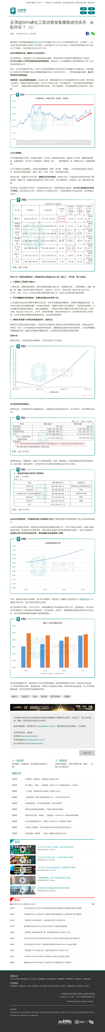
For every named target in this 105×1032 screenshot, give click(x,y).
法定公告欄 (14, 979)
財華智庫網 (30, 3)
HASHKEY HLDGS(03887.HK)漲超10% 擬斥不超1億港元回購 (46, 956)
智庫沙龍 (80, 3)
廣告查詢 (24, 979)
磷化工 (15, 696)
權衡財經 (71, 986)
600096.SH (84, 599)
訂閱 (83, 9)
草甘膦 (44, 696)
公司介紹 (32, 979)
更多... (88, 986)
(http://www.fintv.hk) (35, 743)
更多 (93, 904)
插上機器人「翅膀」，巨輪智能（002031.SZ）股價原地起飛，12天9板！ (52, 785)
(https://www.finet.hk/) (28, 736)
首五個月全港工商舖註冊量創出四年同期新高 (53, 888)
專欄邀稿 (41, 979)
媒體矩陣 (68, 3)
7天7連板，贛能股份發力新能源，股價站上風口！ (43, 791)
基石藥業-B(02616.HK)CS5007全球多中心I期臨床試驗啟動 (45, 926)
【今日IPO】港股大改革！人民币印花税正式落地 (55, 857)
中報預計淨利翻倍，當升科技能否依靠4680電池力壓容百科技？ (48, 827)
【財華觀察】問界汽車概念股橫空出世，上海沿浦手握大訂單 (47, 797)
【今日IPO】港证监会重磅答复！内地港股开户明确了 (56, 867)
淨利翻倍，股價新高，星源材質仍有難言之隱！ (42, 779)
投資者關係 (51, 979)
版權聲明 (61, 979)
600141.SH (36, 42)
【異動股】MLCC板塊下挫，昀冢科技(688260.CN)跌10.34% (46, 950)
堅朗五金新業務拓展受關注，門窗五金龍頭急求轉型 (44, 809)
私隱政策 (78, 979)
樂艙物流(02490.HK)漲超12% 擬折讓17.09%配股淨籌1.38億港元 (47, 962)
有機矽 (67, 696)
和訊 (29, 986)
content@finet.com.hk (46, 726)
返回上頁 (87, 753)
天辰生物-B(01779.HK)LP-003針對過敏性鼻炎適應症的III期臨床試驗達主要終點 (53, 908)
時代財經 (43, 986)
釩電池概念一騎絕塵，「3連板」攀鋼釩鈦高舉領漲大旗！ (46, 833)
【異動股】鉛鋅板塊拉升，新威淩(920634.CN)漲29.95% (45, 920)
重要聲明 (69, 979)
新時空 (35, 986)
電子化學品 (55, 696)
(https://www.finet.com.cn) (34, 740)
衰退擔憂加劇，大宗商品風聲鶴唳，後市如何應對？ (44, 803)
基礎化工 (25, 696)
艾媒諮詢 (22, 986)
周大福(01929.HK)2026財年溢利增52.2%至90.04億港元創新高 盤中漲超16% (52, 938)
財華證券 (57, 3)
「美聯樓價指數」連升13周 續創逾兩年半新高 (54, 878)
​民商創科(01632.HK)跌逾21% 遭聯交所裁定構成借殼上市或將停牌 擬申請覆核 (52, 914)
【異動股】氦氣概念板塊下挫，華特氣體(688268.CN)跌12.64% (47, 932)
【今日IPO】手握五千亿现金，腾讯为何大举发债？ (56, 847)
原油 (35, 696)
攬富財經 (80, 986)
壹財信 (63, 986)
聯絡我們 (91, 3)
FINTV (39, 3)
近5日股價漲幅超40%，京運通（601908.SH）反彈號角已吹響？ (48, 821)
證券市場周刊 (54, 986)
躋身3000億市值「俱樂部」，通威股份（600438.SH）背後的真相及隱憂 (51, 815)
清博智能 (13, 986)
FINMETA (49, 3)
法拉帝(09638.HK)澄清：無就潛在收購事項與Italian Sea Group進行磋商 (50, 944)
